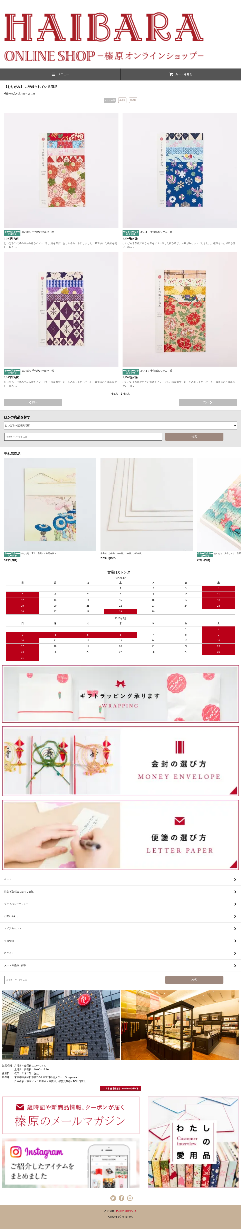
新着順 (133, 100)
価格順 (122, 100)
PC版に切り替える (126, 1211)
